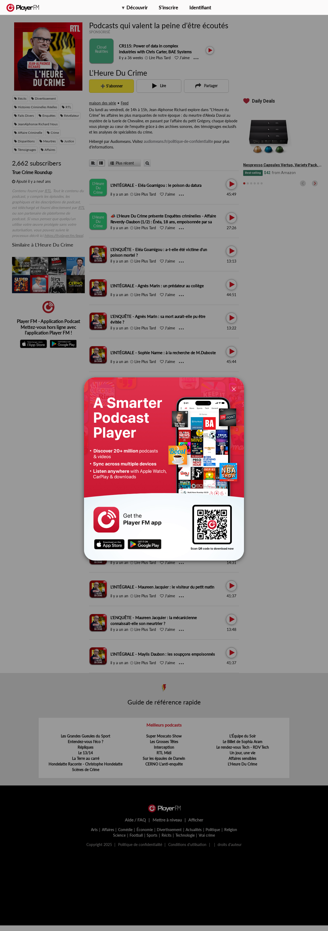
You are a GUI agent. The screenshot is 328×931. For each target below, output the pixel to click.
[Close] (234, 389)
